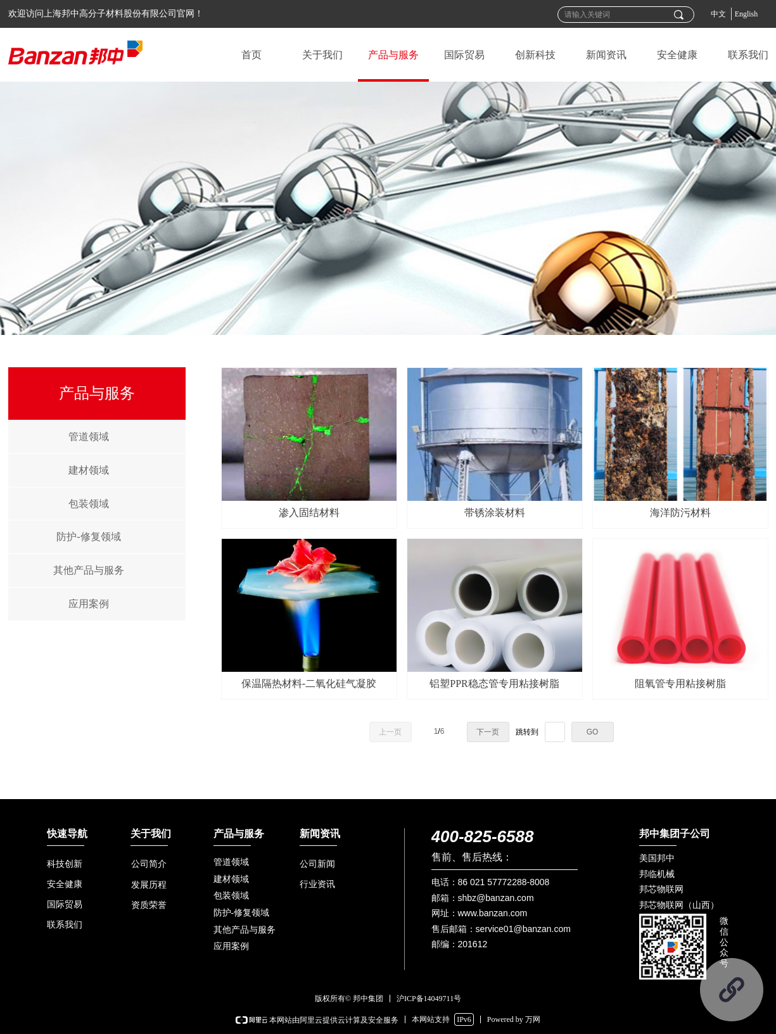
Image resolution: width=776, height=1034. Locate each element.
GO (593, 732)
